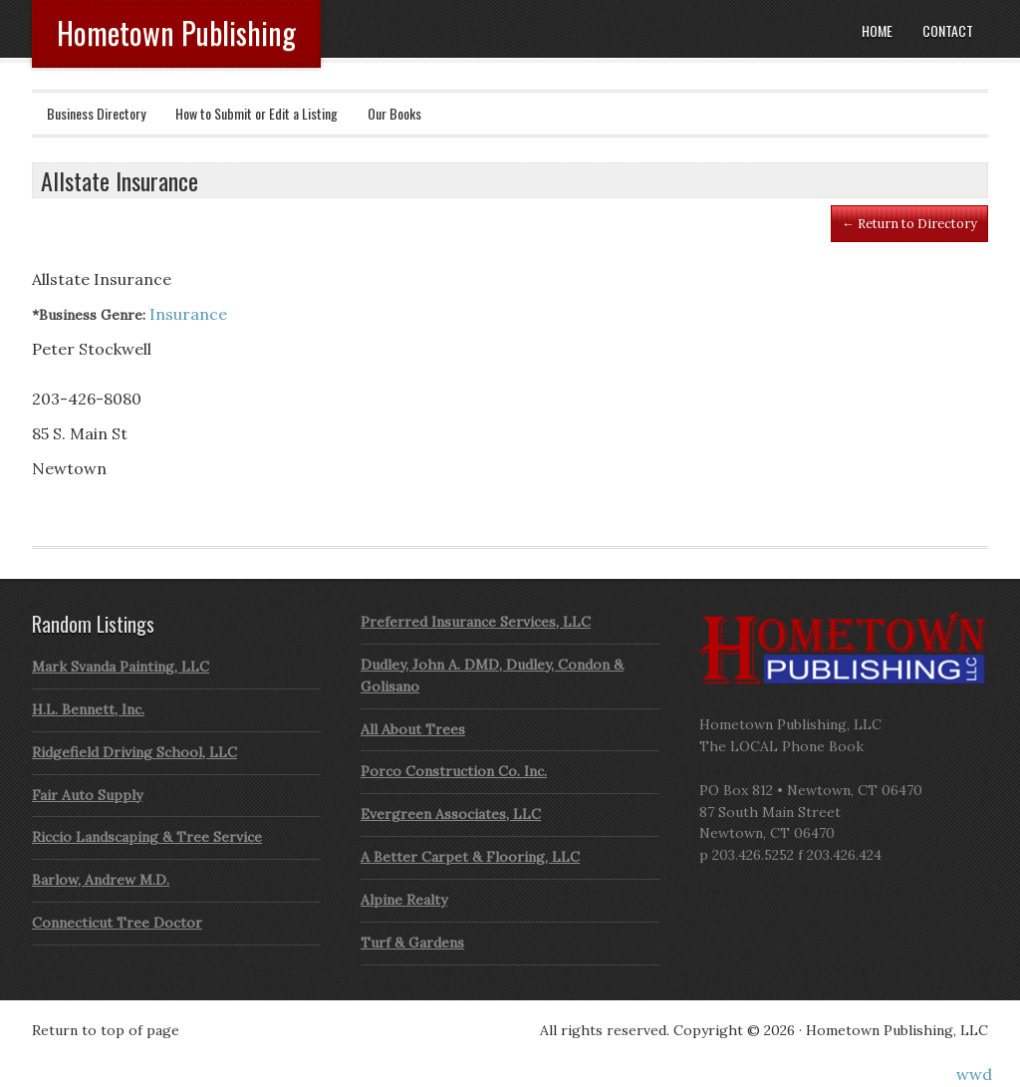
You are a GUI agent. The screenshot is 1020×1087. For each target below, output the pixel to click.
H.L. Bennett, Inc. (88, 709)
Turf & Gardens (412, 942)
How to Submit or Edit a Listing (256, 113)
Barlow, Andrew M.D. (100, 880)
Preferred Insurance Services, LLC (476, 622)
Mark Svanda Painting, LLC (120, 667)
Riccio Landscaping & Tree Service (147, 837)
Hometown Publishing (176, 32)
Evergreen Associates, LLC (451, 814)
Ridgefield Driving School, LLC (134, 752)
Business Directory (96, 113)
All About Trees (413, 729)
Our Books (394, 113)
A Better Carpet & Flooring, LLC (470, 857)
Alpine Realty (404, 900)
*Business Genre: (88, 315)
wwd (974, 1074)
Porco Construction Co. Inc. (454, 771)
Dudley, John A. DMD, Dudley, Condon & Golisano (492, 675)
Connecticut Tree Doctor (117, 923)
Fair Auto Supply (87, 795)
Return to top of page (105, 1030)
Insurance (188, 314)
